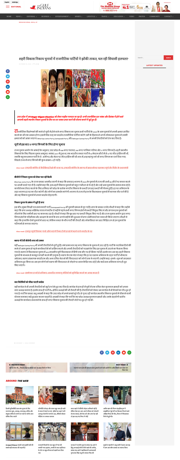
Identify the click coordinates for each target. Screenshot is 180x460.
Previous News (18, 365)
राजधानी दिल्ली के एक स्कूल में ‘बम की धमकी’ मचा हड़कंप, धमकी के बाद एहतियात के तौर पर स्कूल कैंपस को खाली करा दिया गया (51, 449)
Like (36, 64)
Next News (121, 365)
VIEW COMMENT (30, 343)
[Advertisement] (75, 39)
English (7, 2)
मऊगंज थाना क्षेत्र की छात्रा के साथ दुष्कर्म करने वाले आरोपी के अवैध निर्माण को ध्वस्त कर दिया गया (101, 369)
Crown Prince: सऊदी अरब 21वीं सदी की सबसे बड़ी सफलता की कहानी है (19, 446)
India (33, 22)
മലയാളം (15, 2)
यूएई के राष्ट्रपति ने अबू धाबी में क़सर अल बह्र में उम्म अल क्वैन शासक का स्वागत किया (116, 446)
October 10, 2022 (25, 64)
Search (168, 58)
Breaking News (24, 22)
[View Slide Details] (135, 6)
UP (36, 22)
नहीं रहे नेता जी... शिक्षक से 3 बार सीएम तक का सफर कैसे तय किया (30, 368)
